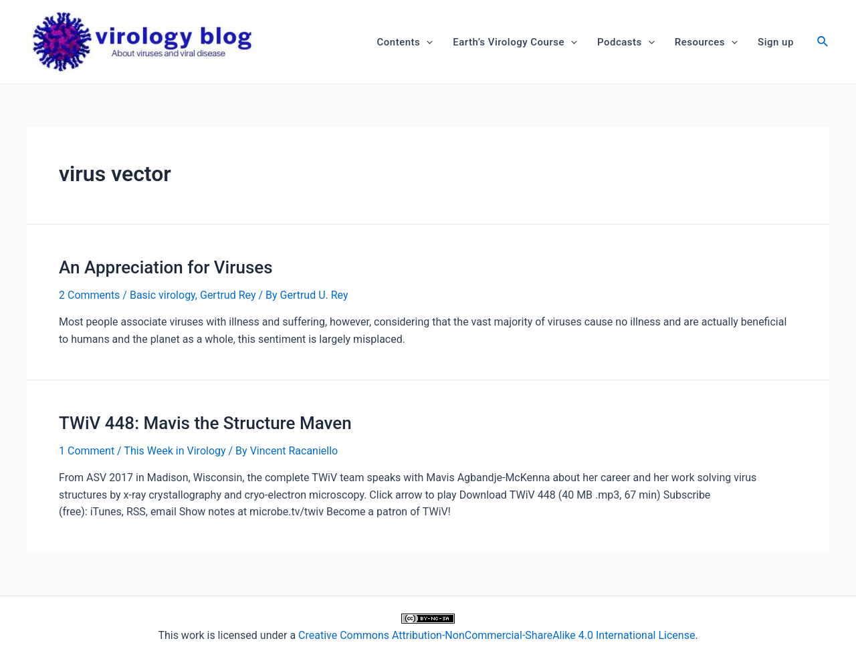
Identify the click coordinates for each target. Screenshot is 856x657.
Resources (706, 42)
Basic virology (162, 295)
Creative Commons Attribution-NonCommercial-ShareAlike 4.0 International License (496, 635)
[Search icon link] (823, 43)
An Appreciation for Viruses (166, 267)
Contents (405, 42)
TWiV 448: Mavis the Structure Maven (205, 423)
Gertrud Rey (227, 295)
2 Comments (89, 295)
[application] (426, 42)
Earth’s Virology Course (515, 42)
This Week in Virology (174, 450)
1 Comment (86, 450)
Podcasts (626, 42)
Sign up (776, 42)
